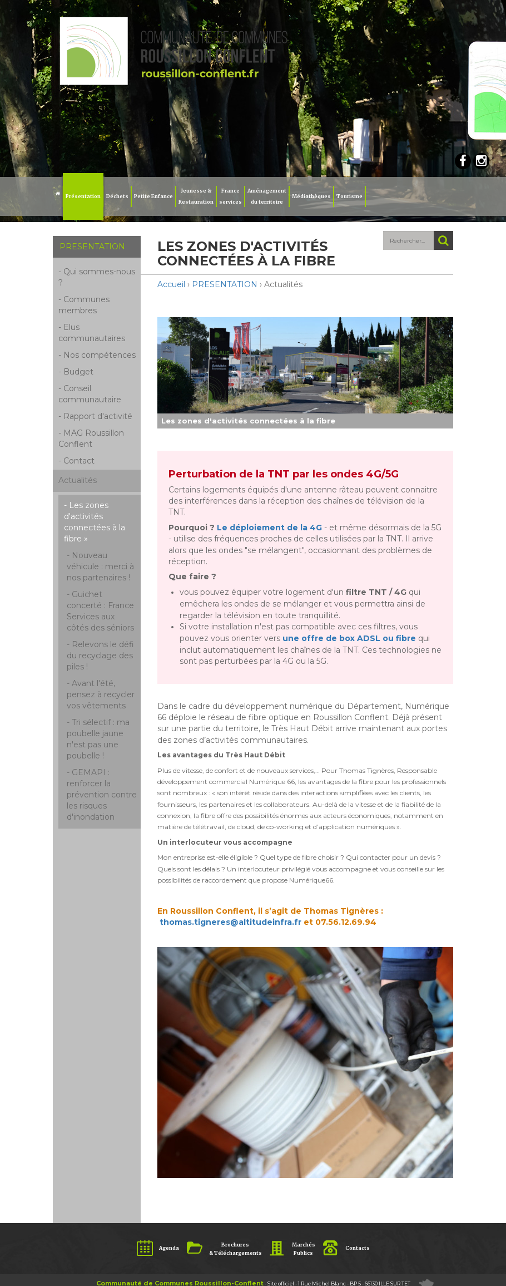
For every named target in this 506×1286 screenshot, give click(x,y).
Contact (79, 461)
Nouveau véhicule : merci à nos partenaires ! (100, 566)
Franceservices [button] (230, 196)
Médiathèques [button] (311, 196)
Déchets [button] (117, 196)
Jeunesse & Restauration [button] (196, 196)
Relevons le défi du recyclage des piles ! (100, 655)
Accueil (171, 284)
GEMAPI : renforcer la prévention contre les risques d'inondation (102, 794)
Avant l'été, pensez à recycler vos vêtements (101, 694)
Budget (78, 372)
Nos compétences (99, 355)
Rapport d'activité (97, 416)
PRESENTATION (224, 284)
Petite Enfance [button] (153, 196)
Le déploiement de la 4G (269, 528)
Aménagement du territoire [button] (266, 196)
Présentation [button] (83, 196)
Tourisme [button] (349, 196)
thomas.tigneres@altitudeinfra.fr (230, 922)
